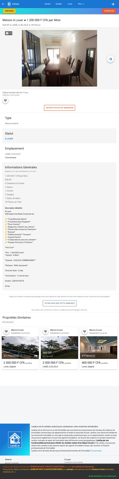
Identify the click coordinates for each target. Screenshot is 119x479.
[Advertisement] (59, 404)
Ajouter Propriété (12, 463)
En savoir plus (96, 451)
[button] (9, 4)
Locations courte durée (74, 462)
